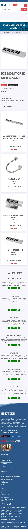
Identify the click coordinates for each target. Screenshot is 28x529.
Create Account (13, 77)
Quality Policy (4, 455)
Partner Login (24, 1)
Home (2, 24)
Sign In (4, 77)
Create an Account (15, 1)
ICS (5, 83)
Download (8, 86)
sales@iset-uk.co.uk (5, 486)
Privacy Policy (4, 450)
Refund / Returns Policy (6, 453)
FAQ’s (2, 449)
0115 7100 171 (4, 482)
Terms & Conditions (5, 452)
